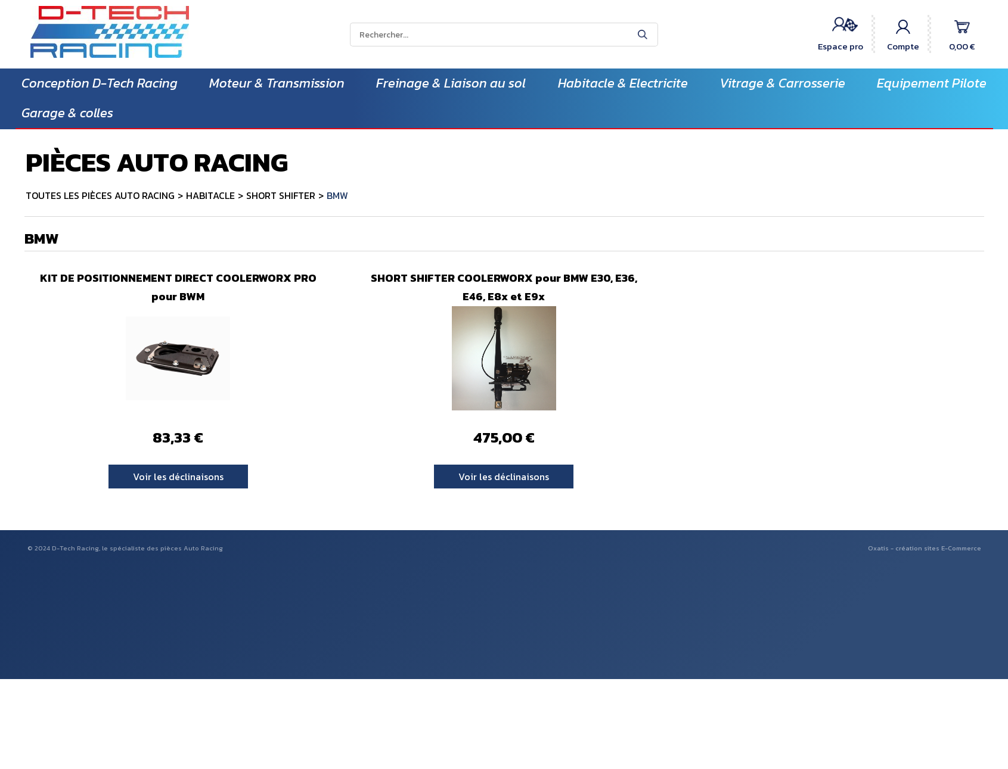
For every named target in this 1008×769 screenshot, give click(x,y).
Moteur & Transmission (277, 83)
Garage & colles (67, 113)
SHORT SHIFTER (280, 195)
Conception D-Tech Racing (99, 83)
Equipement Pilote (932, 83)
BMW (337, 195)
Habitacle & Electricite (623, 83)
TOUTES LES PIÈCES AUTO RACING (100, 195)
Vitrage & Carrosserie (782, 83)
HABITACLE (210, 195)
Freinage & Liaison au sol (451, 83)
